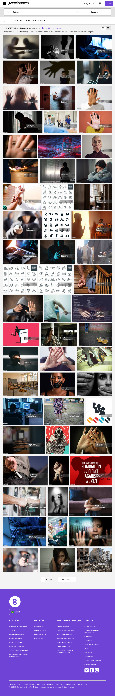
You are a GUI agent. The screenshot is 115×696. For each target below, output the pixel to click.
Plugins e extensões (64, 634)
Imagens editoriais (16, 634)
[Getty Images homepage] (18, 3)
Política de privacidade (45, 684)
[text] (44, 12)
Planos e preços (40, 630)
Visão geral (38, 626)
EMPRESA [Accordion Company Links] (88, 620)
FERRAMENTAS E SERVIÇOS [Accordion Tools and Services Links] (69, 620)
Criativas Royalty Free (18, 626)
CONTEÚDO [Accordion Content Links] (14, 620)
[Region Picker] (16, 612)
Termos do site (14, 684)
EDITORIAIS (31, 20)
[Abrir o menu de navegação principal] (4, 3)
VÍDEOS (41, 20)
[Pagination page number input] (43, 579)
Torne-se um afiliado (92, 660)
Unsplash (88, 652)
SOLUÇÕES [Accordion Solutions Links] (39, 620)
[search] (10, 11)
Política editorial (28, 684)
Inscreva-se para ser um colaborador (18, 655)
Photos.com (89, 656)
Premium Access (40, 634)
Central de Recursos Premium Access (65, 651)
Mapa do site (82, 684)
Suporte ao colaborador (18, 650)
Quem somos (89, 626)
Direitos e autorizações (66, 630)
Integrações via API (64, 642)
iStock (87, 648)
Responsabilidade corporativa (91, 631)
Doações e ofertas (91, 644)
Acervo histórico (15, 638)
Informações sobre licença (65, 684)
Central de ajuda (90, 664)
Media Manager (63, 626)
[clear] (78, 11)
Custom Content (15, 642)
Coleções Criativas (16, 646)
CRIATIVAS (18, 20)
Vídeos (12, 630)
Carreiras (88, 636)
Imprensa (88, 640)
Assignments (39, 638)
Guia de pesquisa (63, 646)
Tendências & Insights (65, 638)
